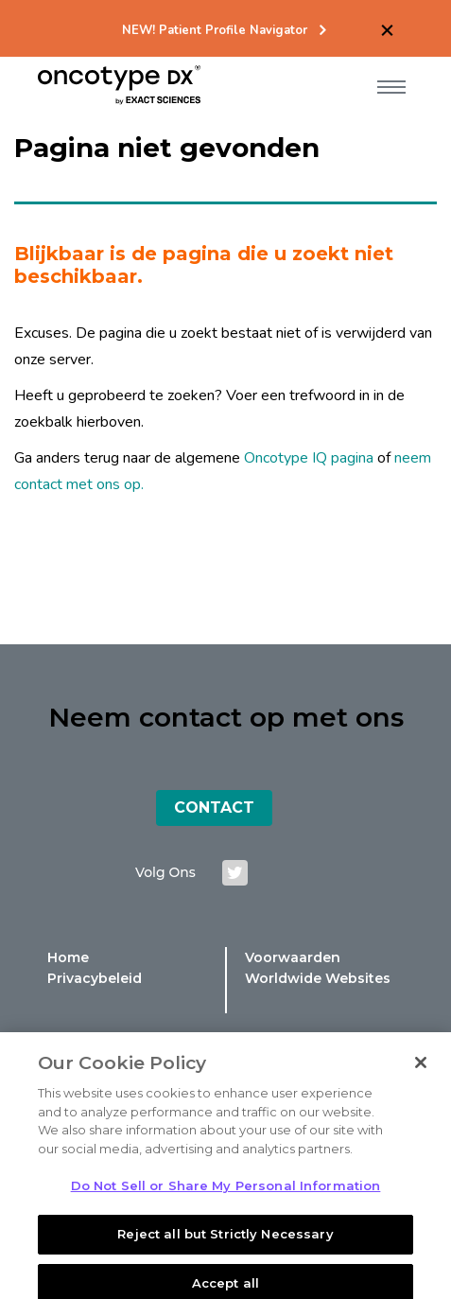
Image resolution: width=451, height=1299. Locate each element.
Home (68, 957)
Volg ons (165, 872)
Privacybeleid (94, 978)
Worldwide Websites (317, 978)
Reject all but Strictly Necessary (225, 1247)
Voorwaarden (292, 957)
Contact (214, 807)
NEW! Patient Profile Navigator (214, 31)
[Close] (421, 1077)
